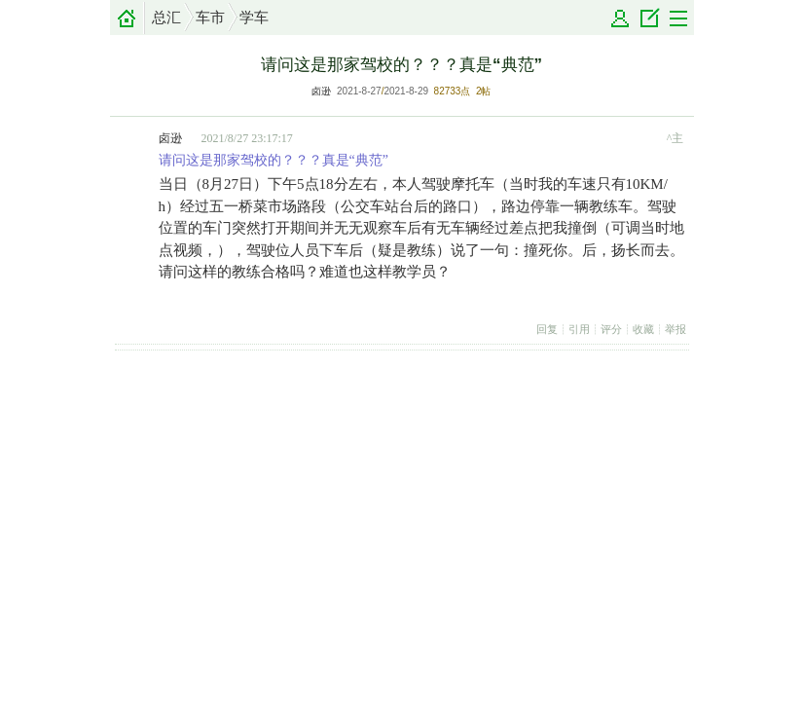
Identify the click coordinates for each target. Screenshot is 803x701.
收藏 (643, 329)
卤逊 (321, 91)
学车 (254, 17)
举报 (675, 329)
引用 (579, 329)
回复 (547, 329)
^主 (675, 138)
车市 (210, 17)
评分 (611, 329)
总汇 (166, 17)
